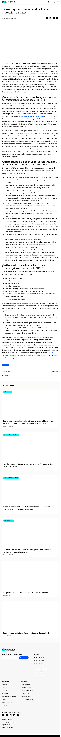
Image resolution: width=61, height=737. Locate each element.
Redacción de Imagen (39, 666)
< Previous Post (6, 371)
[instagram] (18, 716)
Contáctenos (5, 706)
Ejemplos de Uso (25, 697)
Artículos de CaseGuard (27, 691)
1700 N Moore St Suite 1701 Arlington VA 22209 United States (9, 724)
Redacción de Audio (38, 660)
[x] (7, 716)
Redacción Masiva (38, 672)
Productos (4, 685)
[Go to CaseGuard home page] (30, 649)
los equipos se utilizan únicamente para (32, 116)
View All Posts (6, 375)
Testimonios (5, 694)
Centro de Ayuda (25, 685)
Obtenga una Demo (7, 703)
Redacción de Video (38, 657)
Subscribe (23, 658)
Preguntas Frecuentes (26, 688)
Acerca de (4, 691)
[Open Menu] (58, 2)
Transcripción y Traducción (40, 669)
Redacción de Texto (38, 663)
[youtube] (14, 716)
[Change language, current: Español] (53, 2)
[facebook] (3, 716)
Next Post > (55, 371)
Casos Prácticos (25, 694)
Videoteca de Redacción (27, 700)
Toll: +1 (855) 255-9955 (8, 728)
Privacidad (5, 365)
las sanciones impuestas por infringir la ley (25, 303)
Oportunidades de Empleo (9, 697)
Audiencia (4, 688)
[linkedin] (10, 716)
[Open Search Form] (48, 2)
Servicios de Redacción (39, 675)
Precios (4, 700)
